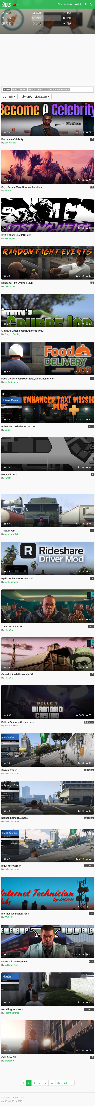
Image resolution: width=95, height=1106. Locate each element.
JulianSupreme (12, 773)
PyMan (8, 478)
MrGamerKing (11, 965)
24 (65, 1082)
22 (52, 1082)
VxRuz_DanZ (11, 238)
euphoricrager (11, 382)
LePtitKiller (10, 286)
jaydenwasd (10, 142)
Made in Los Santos (11, 1101)
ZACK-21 (9, 917)
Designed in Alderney (12, 1097)
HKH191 (9, 190)
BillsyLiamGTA (12, 725)
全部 (9, 96)
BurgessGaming (12, 334)
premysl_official (12, 534)
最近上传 (36, 96)
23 (58, 1082)
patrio (7, 430)
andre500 (9, 1060)
